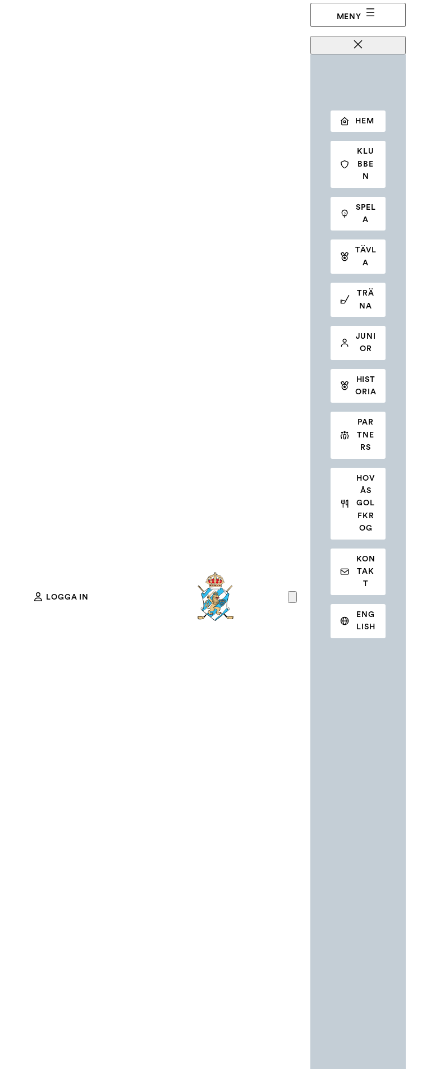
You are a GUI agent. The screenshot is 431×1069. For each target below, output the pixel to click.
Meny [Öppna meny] (357, 13)
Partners (357, 434)
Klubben (357, 164)
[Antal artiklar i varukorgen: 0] (292, 597)
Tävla (358, 256)
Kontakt (357, 571)
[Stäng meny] (358, 45)
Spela (358, 214)
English (357, 621)
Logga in (61, 597)
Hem (357, 121)
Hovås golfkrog (357, 503)
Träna (357, 299)
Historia (358, 386)
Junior (358, 343)
